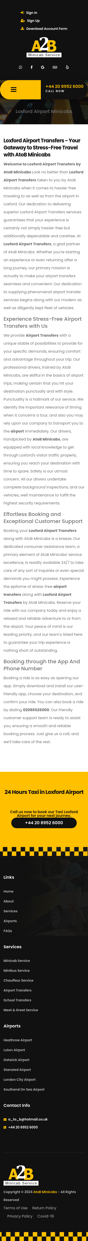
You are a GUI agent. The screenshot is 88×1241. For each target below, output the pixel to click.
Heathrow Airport (18, 1040)
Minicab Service (17, 960)
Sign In (29, 12)
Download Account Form (44, 28)
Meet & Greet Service (21, 1010)
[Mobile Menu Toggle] (13, 90)
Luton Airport (14, 1050)
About (9, 901)
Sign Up (30, 20)
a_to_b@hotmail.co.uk (28, 1119)
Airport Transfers (17, 990)
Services (11, 911)
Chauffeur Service (18, 980)
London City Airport (20, 1079)
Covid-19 (45, 1216)
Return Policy (44, 1208)
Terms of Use (16, 1208)
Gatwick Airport (16, 1060)
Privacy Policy (20, 1216)
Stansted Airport (17, 1069)
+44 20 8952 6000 (44, 823)
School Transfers (17, 1000)
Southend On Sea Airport (24, 1089)
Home (8, 891)
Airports (10, 921)
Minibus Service (17, 970)
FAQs (8, 931)
